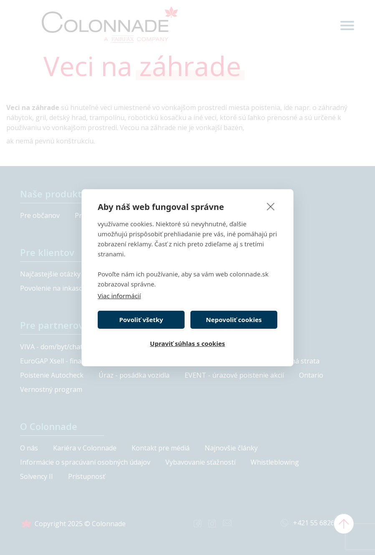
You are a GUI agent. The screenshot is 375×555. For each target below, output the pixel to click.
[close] (270, 206)
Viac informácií (119, 296)
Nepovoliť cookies (234, 319)
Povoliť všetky (141, 319)
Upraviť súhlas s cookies (187, 343)
